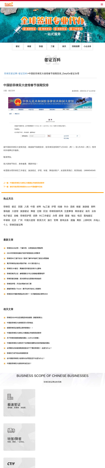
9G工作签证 (45, 216)
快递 (41, 46)
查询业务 (64, 220)
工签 (52, 46)
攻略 (16, 216)
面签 (67, 216)
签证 (18, 46)
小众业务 (87, 46)
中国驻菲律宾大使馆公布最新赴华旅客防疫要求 (24, 333)
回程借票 (76, 46)
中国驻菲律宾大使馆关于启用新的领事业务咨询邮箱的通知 (28, 343)
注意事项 (68, 211)
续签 (29, 46)
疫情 (61, 216)
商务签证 (79, 211)
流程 (72, 207)
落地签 (6, 211)
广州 (20, 220)
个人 (5, 225)
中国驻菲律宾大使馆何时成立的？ (19, 363)
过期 (39, 211)
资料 (93, 207)
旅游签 (86, 207)
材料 (39, 207)
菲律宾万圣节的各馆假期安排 (17, 353)
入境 (26, 207)
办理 (55, 216)
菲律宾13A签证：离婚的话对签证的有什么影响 (24, 268)
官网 (56, 220)
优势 (35, 216)
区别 (45, 211)
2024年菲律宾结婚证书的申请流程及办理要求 (23, 253)
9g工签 (46, 207)
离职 (79, 220)
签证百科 (22, 73)
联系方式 (41, 220)
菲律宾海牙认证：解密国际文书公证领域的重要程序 (26, 274)
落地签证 (88, 216)
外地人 (97, 220)
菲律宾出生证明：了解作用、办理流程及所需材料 (25, 248)
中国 (32, 207)
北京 (14, 220)
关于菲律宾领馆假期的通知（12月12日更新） (23, 338)
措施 (73, 220)
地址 (73, 216)
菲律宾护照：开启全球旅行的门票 (19, 284)
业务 (94, 211)
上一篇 (23, 183)
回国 (20, 207)
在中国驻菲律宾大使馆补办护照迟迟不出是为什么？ (26, 358)
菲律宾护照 (25, 216)
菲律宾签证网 (10, 73)
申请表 (6, 220)
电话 (79, 216)
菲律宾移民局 (55, 211)
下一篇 (22, 187)
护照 (54, 207)
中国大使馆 (29, 220)
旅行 (50, 220)
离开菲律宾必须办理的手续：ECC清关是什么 (23, 263)
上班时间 (87, 220)
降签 (33, 211)
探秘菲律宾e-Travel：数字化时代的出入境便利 (24, 289)
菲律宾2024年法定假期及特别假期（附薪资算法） (25, 318)
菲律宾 (6, 207)
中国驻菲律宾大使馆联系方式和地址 (20, 323)
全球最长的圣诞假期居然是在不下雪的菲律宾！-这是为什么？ (29, 348)
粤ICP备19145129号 (61, 465)
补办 (66, 207)
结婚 (60, 207)
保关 (64, 46)
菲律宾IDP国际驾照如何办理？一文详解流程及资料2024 (27, 294)
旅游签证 (24, 211)
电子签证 (7, 216)
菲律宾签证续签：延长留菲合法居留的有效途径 (24, 279)
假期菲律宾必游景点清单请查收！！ (20, 328)
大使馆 (15, 211)
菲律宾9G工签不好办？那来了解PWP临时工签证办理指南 (28, 258)
